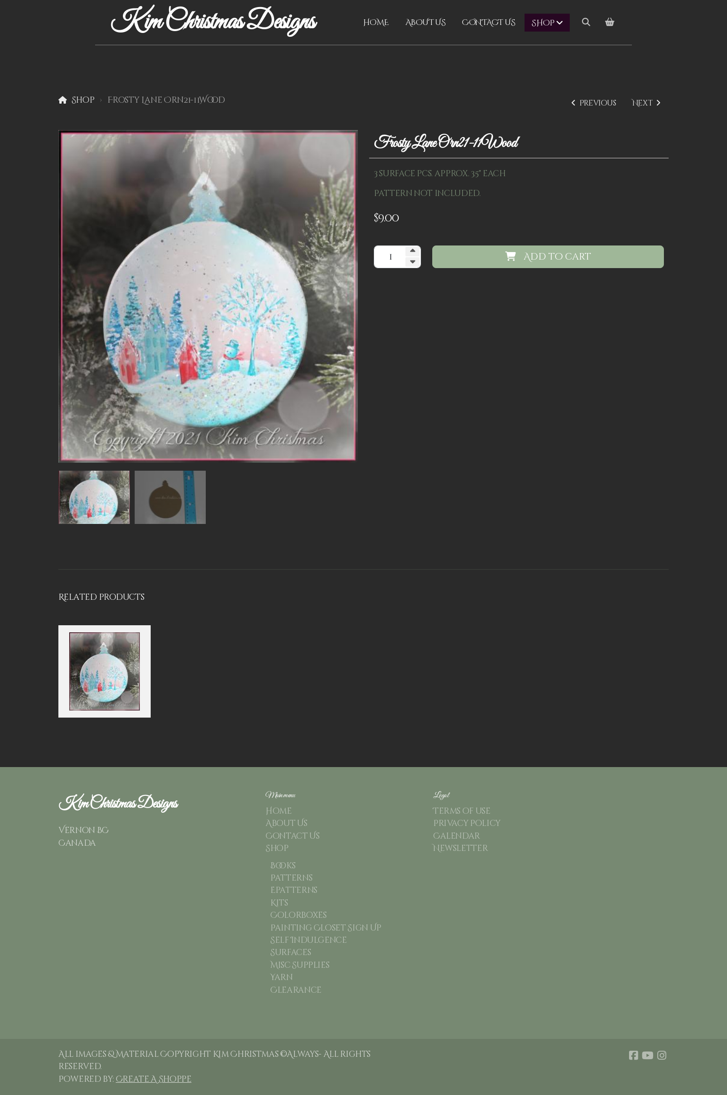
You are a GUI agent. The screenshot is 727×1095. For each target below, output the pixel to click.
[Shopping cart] (610, 23)
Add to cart (548, 256)
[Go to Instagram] (661, 1055)
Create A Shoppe (154, 1079)
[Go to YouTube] (647, 1055)
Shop (83, 100)
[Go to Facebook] (633, 1055)
